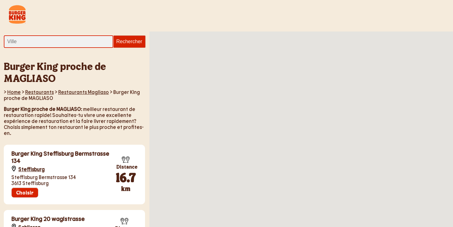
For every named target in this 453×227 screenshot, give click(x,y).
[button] (246, 68)
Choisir (25, 192)
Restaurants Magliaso (83, 92)
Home (14, 92)
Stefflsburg (31, 169)
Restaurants (39, 92)
